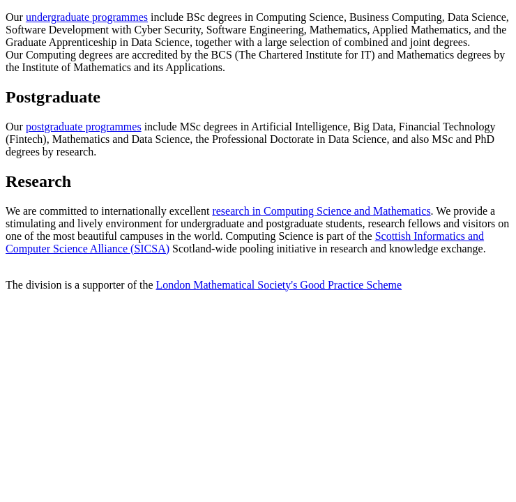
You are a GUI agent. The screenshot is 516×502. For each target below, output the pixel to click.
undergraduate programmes (87, 17)
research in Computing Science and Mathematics (321, 211)
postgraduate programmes (84, 126)
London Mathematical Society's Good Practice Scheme (279, 285)
